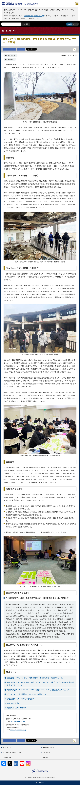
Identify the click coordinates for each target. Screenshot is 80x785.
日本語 (69, 24)
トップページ (7, 748)
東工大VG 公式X (13, 703)
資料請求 (45, 757)
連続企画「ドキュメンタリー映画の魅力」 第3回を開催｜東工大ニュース (35, 677)
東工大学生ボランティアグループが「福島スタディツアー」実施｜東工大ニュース (38, 689)
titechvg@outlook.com (18, 721)
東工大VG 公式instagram (16, 707)
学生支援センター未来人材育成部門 (20, 698)
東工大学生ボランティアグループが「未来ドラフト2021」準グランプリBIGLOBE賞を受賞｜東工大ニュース (40, 683)
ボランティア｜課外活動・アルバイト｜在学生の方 (26, 694)
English (75, 24)
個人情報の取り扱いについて (12, 752)
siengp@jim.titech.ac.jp (18, 730)
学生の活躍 (11, 55)
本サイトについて (48, 748)
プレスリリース (8, 757)
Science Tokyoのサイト (33, 15)
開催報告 (10, 59)
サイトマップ (47, 752)
